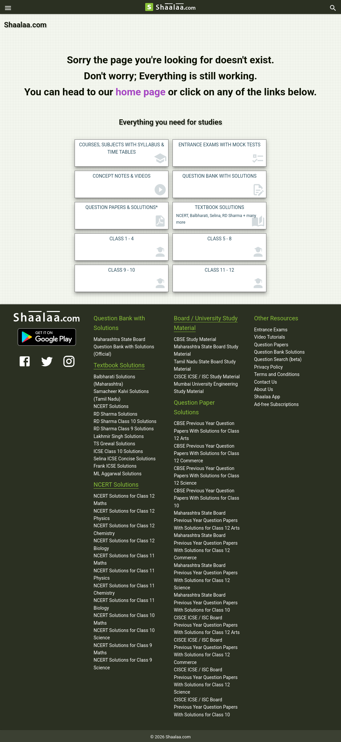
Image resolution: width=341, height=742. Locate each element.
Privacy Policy (268, 365)
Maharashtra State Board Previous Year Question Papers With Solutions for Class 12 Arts (207, 518)
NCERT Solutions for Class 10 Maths (124, 617)
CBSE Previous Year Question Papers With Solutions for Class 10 (206, 496)
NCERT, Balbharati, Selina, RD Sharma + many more (220, 214)
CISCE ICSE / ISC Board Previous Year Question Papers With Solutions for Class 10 (205, 705)
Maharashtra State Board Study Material (206, 348)
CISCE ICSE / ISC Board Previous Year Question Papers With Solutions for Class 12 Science (205, 679)
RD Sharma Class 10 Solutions (125, 419)
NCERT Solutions (111, 404)
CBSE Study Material (195, 337)
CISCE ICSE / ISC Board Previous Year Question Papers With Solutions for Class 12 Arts (207, 623)
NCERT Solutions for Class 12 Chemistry (124, 527)
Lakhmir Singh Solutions (119, 434)
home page (141, 90)
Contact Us (265, 380)
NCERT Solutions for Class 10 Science (124, 632)
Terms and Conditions (277, 372)
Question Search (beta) (278, 357)
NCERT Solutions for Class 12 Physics (124, 512)
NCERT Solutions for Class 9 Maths (123, 647)
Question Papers (271, 342)
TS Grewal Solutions (114, 441)
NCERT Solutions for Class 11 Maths (124, 557)
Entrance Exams (270, 327)
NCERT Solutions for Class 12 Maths (124, 497)
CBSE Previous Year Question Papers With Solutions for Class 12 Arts (206, 429)
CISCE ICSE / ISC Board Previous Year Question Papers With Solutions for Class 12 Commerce (205, 649)
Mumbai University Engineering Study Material (206, 385)
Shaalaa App (267, 395)
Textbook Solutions (119, 363)
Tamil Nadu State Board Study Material (205, 363)
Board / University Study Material (206, 321)
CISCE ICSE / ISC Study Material (207, 374)
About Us (263, 387)
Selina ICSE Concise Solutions (125, 456)
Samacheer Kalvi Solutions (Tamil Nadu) (121, 393)
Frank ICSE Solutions (115, 464)
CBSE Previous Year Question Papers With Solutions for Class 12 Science (206, 474)
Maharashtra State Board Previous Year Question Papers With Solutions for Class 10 (205, 601)
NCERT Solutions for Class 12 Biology (124, 542)
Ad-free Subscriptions (276, 402)
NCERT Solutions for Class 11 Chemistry (124, 587)
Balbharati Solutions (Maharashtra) (114, 378)
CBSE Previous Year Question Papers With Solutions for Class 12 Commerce (206, 451)
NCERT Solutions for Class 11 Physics (124, 572)
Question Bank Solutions (279, 350)
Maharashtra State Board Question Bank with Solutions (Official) (124, 345)
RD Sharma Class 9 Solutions (124, 427)
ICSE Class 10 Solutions (118, 449)
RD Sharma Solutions (115, 412)
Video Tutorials (269, 335)
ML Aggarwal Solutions (118, 471)
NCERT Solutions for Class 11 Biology (124, 602)
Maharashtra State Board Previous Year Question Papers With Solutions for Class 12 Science (205, 574)
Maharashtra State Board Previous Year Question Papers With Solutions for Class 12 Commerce (205, 545)
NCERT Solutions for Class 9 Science (123, 662)
